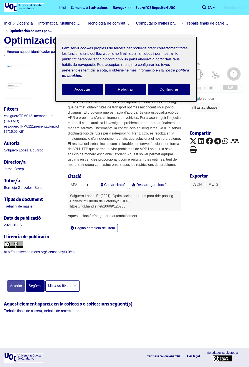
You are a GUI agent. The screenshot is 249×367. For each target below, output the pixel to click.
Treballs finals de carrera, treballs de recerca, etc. (206, 23)
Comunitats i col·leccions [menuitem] (89, 7)
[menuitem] (121, 7)
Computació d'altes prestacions (157, 23)
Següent (35, 286)
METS (213, 184)
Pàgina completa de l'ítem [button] (93, 228)
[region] (126, 69)
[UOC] (23, 361)
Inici (62, 7)
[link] (18, 206)
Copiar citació (113, 185)
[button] (204, 7)
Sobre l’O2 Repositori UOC (155, 7)
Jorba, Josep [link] (14, 169)
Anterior (16, 286)
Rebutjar (125, 89)
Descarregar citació (149, 185)
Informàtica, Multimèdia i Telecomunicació (60, 23)
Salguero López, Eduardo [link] (23, 150)
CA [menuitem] (210, 7)
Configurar (169, 89)
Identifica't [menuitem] (232, 7)
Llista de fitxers (60, 285)
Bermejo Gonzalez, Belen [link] (23, 187)
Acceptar (83, 89)
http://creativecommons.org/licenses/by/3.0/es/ (39, 252)
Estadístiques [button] (205, 107)
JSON (197, 184)
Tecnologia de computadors (109, 23)
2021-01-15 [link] (13, 225)
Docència (25, 23)
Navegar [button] (119, 7)
